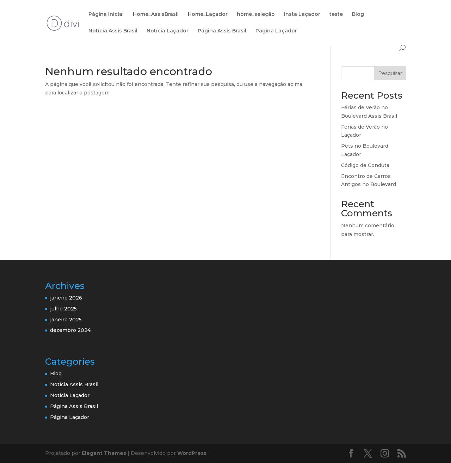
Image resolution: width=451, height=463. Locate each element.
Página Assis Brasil (222, 31)
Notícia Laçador (168, 31)
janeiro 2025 (66, 319)
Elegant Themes (104, 453)
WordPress (191, 453)
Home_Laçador (208, 14)
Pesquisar (390, 73)
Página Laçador (276, 31)
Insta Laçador (302, 14)
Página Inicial (106, 14)
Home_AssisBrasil (156, 14)
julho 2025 (63, 308)
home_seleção (256, 14)
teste (336, 14)
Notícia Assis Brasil (112, 31)
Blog (358, 14)
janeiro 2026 (66, 298)
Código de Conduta (365, 165)
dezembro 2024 (70, 330)
